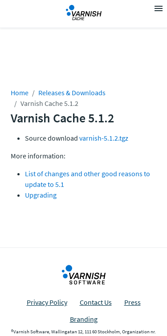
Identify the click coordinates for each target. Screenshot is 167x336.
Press (132, 302)
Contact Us (96, 302)
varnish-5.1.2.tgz (103, 138)
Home (20, 92)
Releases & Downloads (72, 92)
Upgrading (41, 194)
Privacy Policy (47, 302)
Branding (84, 319)
